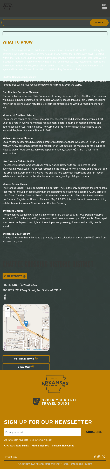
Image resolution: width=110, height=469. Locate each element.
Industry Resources (63, 445)
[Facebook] (95, 457)
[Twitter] (103, 457)
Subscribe (94, 432)
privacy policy (45, 439)
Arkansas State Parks (16, 445)
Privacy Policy (10, 457)
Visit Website (13, 276)
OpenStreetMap (36, 349)
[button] (26, 323)
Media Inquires (40, 445)
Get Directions (24, 358)
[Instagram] (99, 457)
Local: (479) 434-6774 (24, 285)
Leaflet (27, 349)
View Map (24, 367)
